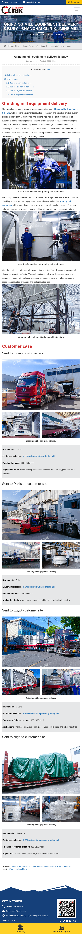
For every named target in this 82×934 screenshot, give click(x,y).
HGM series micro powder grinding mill (41, 713)
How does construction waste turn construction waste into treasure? (41, 866)
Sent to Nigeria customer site (19, 95)
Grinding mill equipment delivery (17, 75)
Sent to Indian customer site (19, 83)
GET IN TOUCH (12, 901)
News (17, 46)
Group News (28, 46)
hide (49, 69)
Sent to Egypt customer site (19, 91)
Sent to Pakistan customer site (20, 87)
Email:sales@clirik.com (16, 911)
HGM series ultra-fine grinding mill (39, 456)
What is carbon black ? (19, 869)
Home (10, 46)
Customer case (11, 79)
